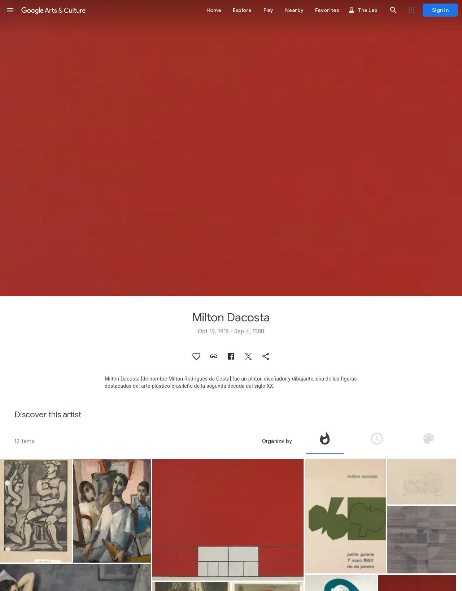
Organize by (277, 441)
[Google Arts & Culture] (53, 10)
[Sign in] (440, 10)
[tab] (325, 441)
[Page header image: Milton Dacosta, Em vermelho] (231, 148)
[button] (10, 10)
